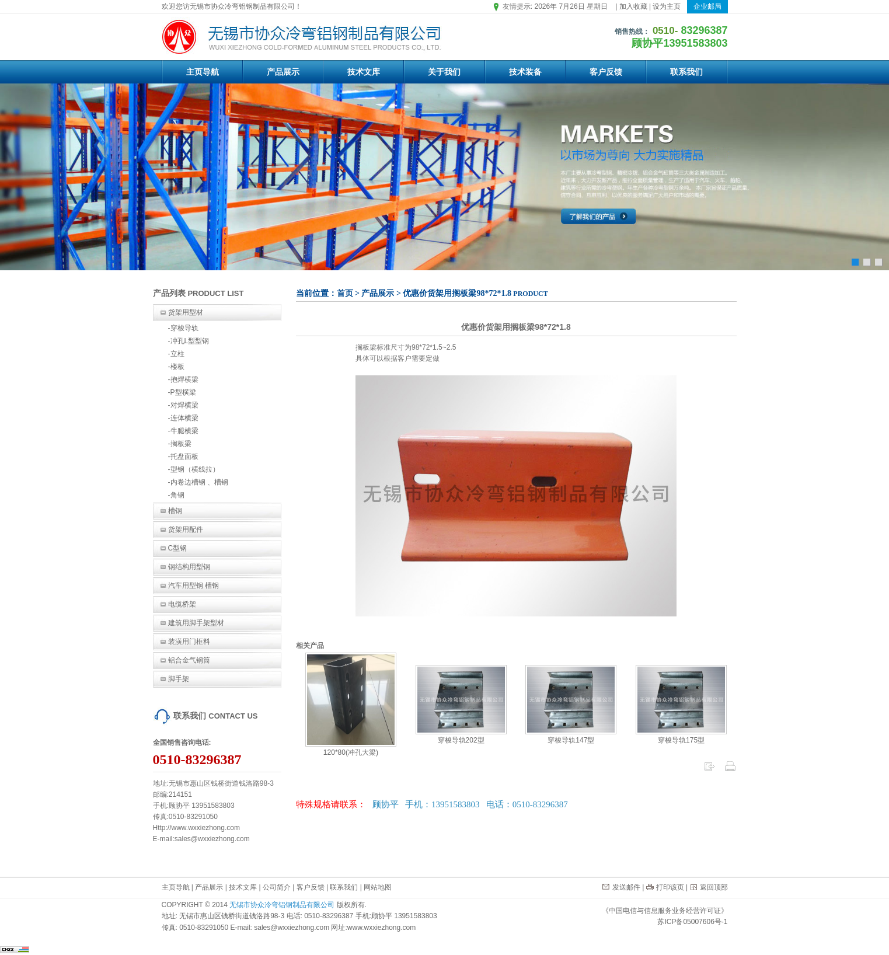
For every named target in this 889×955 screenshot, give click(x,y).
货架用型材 (185, 312)
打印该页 (670, 887)
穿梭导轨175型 (681, 736)
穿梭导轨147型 (570, 736)
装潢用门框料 (189, 641)
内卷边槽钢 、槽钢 (199, 482)
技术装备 (525, 71)
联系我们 (686, 71)
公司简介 (277, 887)
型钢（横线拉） (194, 469)
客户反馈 (606, 71)
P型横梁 (183, 392)
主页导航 (202, 71)
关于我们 (444, 71)
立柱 (177, 354)
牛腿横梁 (184, 431)
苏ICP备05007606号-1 (692, 922)
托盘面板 (184, 456)
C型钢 (177, 548)
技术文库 (363, 71)
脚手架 (178, 679)
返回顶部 (714, 887)
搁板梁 (180, 444)
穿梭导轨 (184, 328)
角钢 (177, 495)
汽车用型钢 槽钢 (193, 585)
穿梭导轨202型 (461, 736)
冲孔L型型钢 (190, 341)
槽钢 (175, 511)
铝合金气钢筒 (189, 660)
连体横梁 (184, 418)
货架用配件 (185, 529)
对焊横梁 (184, 405)
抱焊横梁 (184, 379)
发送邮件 (626, 887)
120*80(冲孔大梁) (350, 748)
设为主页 (667, 6)
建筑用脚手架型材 (196, 623)
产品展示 (283, 71)
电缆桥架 (182, 604)
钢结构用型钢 (189, 567)
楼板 (177, 367)
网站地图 (378, 887)
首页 (345, 293)
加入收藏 (633, 6)
